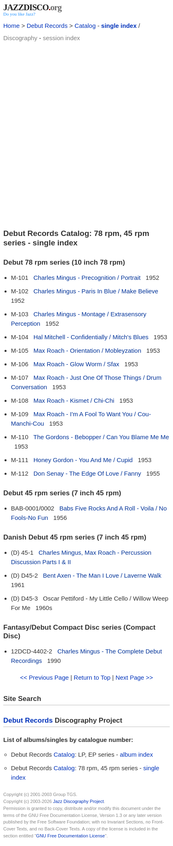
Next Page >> (134, 677)
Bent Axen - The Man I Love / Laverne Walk (102, 575)
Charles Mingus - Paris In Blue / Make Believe (96, 291)
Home (11, 25)
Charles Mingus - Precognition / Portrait (87, 277)
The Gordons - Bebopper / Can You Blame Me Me (101, 436)
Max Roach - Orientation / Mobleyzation (87, 350)
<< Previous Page (44, 677)
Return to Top (92, 677)
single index (119, 25)
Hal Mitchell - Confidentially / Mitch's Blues (91, 336)
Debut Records (47, 25)
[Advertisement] (86, 134)
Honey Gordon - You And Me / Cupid (83, 459)
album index (136, 754)
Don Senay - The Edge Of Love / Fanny (87, 473)
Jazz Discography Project (78, 801)
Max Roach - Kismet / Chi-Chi (74, 400)
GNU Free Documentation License (70, 835)
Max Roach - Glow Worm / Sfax (76, 364)
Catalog (85, 25)
